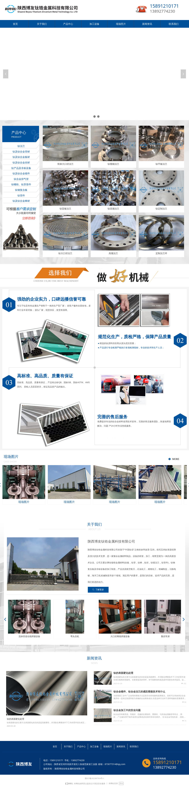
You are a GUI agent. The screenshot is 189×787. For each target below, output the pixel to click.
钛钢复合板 (21, 190)
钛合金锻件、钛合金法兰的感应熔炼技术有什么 (139, 691)
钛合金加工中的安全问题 (127, 710)
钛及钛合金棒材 (21, 201)
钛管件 (21, 195)
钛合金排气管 (21, 179)
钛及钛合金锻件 (21, 173)
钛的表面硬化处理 (123, 673)
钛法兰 (21, 146)
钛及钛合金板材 (21, 157)
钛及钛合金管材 (21, 151)
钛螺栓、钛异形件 (21, 184)
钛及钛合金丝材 (21, 162)
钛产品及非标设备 (21, 168)
